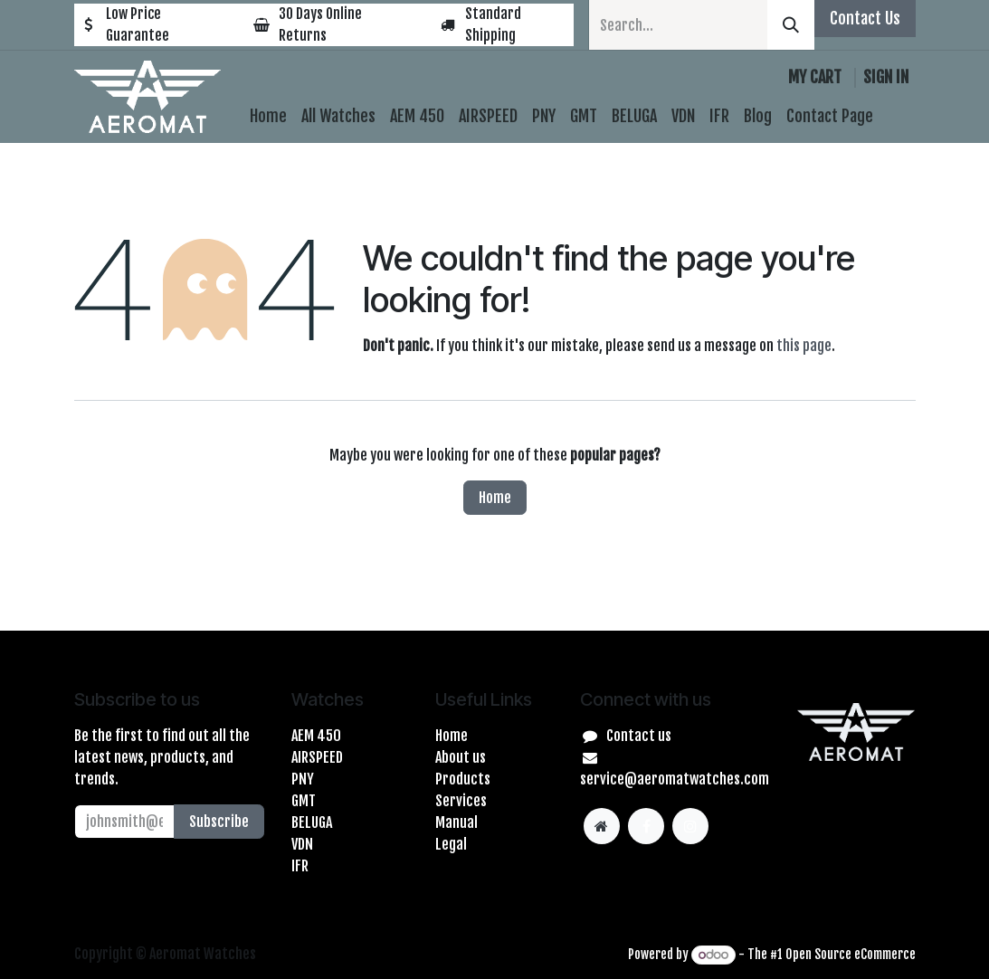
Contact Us (865, 18)
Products (462, 779)
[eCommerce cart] (815, 77)
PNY (302, 779)
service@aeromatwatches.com (674, 779)
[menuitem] (268, 116)
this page (804, 346)
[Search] (790, 25)
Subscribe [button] (219, 822)
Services (461, 801)
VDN (302, 844)
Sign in (885, 77)
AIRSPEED (317, 757)
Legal (451, 844)
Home (495, 498)
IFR (300, 866)
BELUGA (311, 822)
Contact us (638, 736)
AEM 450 (316, 736)
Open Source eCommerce (850, 954)
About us (460, 757)
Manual (456, 822)
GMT (303, 801)
